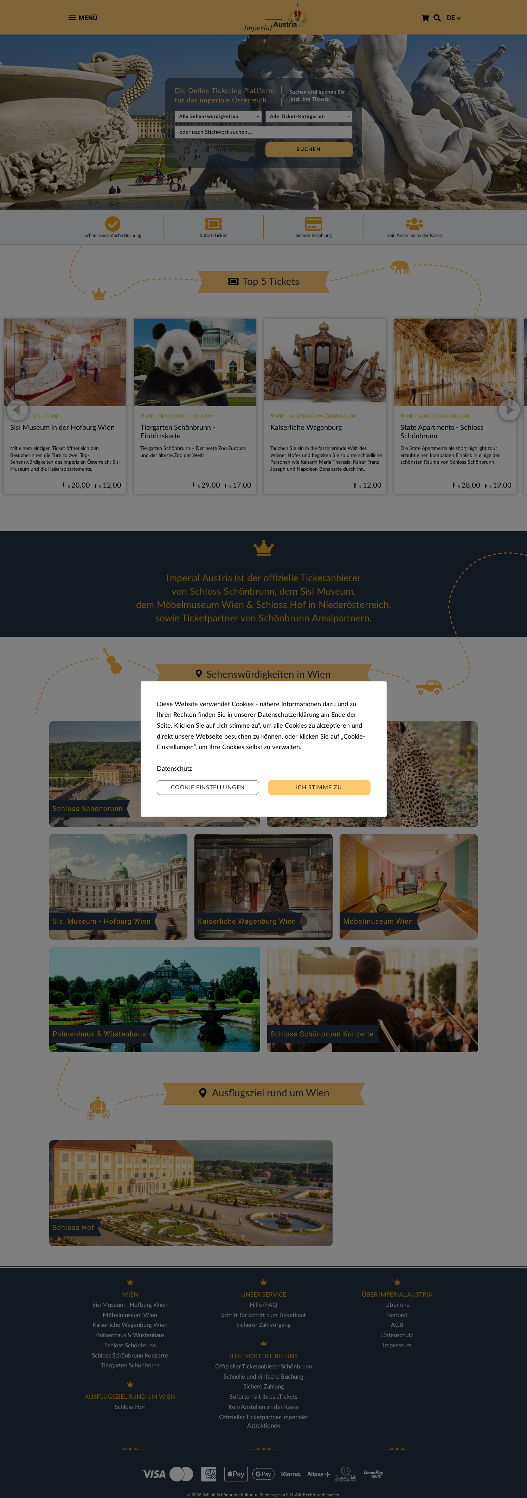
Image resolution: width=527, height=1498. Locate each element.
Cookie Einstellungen (208, 787)
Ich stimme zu (319, 787)
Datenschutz (174, 769)
